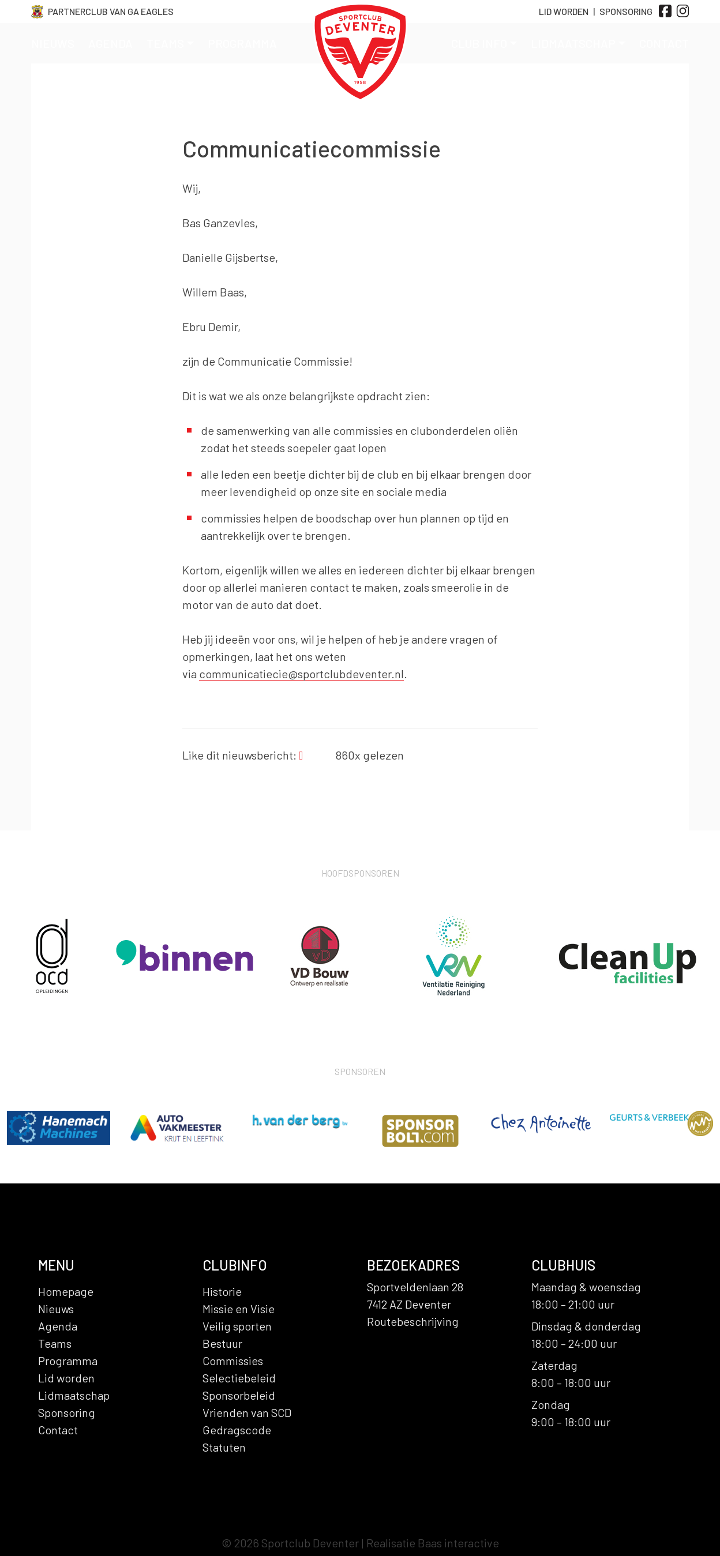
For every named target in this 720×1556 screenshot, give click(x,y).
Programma (242, 43)
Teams (170, 43)
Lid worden (66, 1378)
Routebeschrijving (413, 1321)
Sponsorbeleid (238, 1395)
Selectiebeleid (239, 1378)
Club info (484, 43)
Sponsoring (625, 11)
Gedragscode (236, 1430)
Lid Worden (563, 11)
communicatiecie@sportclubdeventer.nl (301, 674)
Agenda (110, 43)
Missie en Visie (238, 1309)
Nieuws (52, 43)
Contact (664, 43)
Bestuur (222, 1343)
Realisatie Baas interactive (432, 1543)
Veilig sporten (237, 1326)
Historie (222, 1291)
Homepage (65, 1291)
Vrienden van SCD (246, 1412)
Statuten (224, 1447)
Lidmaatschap (578, 43)
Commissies (232, 1360)
